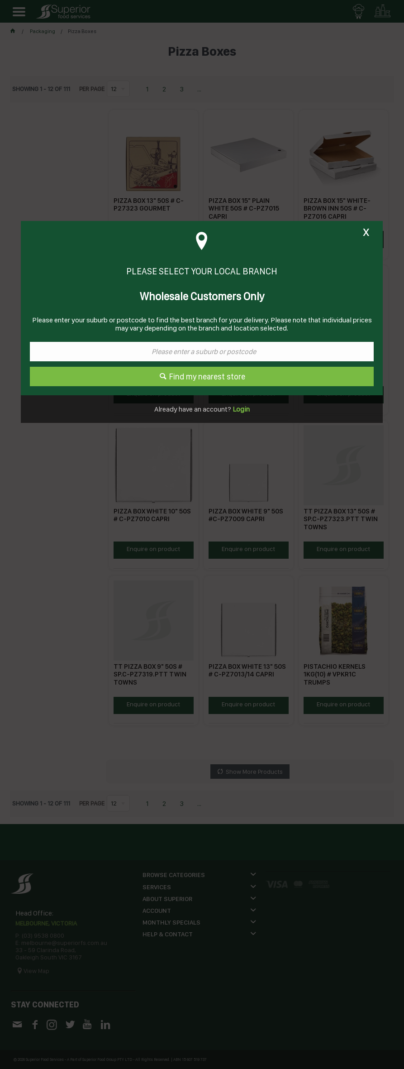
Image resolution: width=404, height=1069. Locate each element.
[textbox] (202, 351)
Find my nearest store (207, 376)
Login (240, 409)
